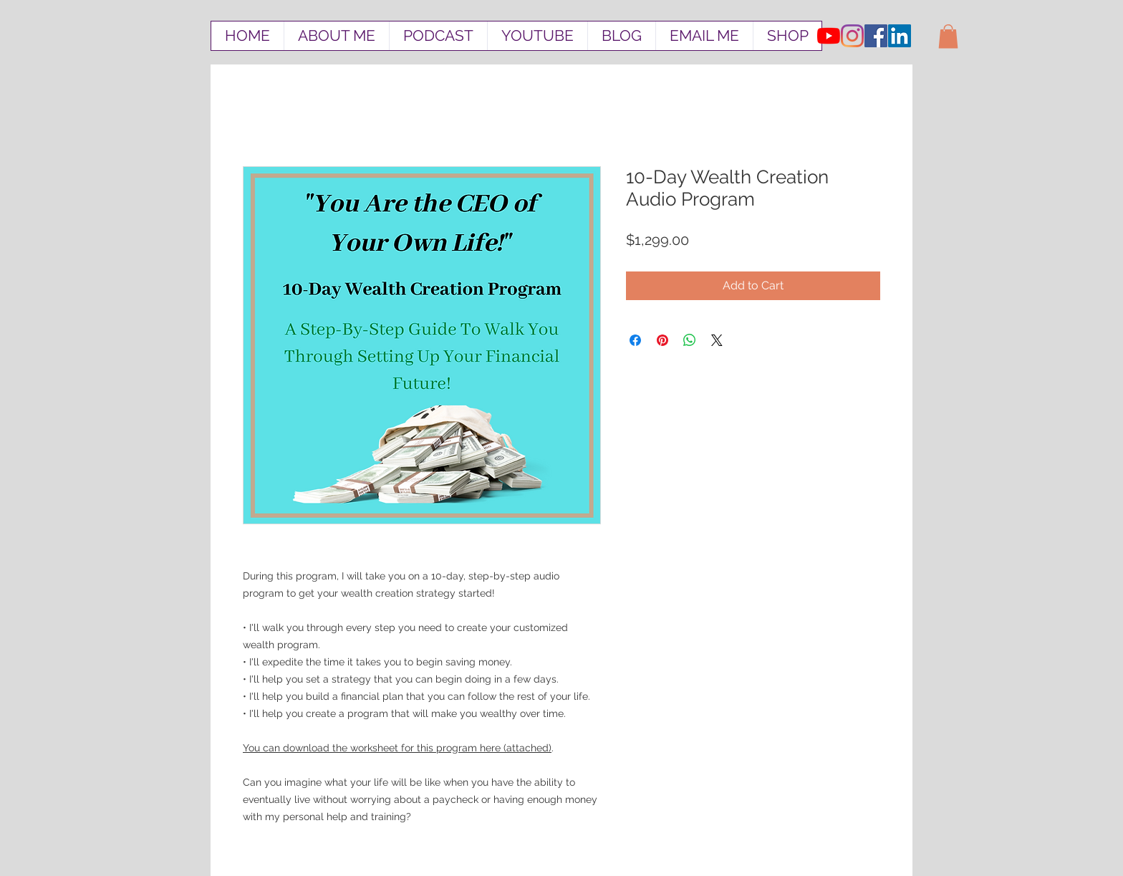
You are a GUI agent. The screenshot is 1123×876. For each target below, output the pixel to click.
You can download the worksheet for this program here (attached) (397, 748)
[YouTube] (828, 35)
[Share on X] (717, 340)
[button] (948, 36)
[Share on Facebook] (635, 340)
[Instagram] (852, 35)
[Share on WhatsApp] (689, 340)
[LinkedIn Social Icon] (899, 35)
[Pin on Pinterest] (662, 340)
